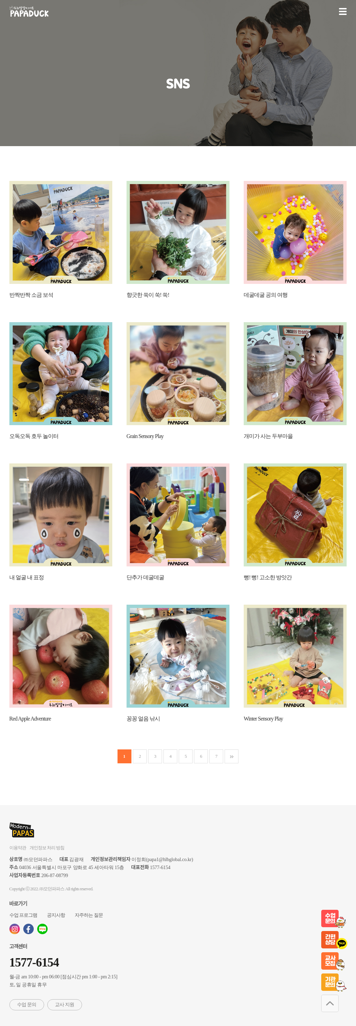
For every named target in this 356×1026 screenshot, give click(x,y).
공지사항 (56, 915)
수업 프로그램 (23, 915)
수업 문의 (26, 1004)
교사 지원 (64, 1004)
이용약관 (17, 847)
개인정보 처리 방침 (47, 847)
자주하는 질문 (89, 915)
